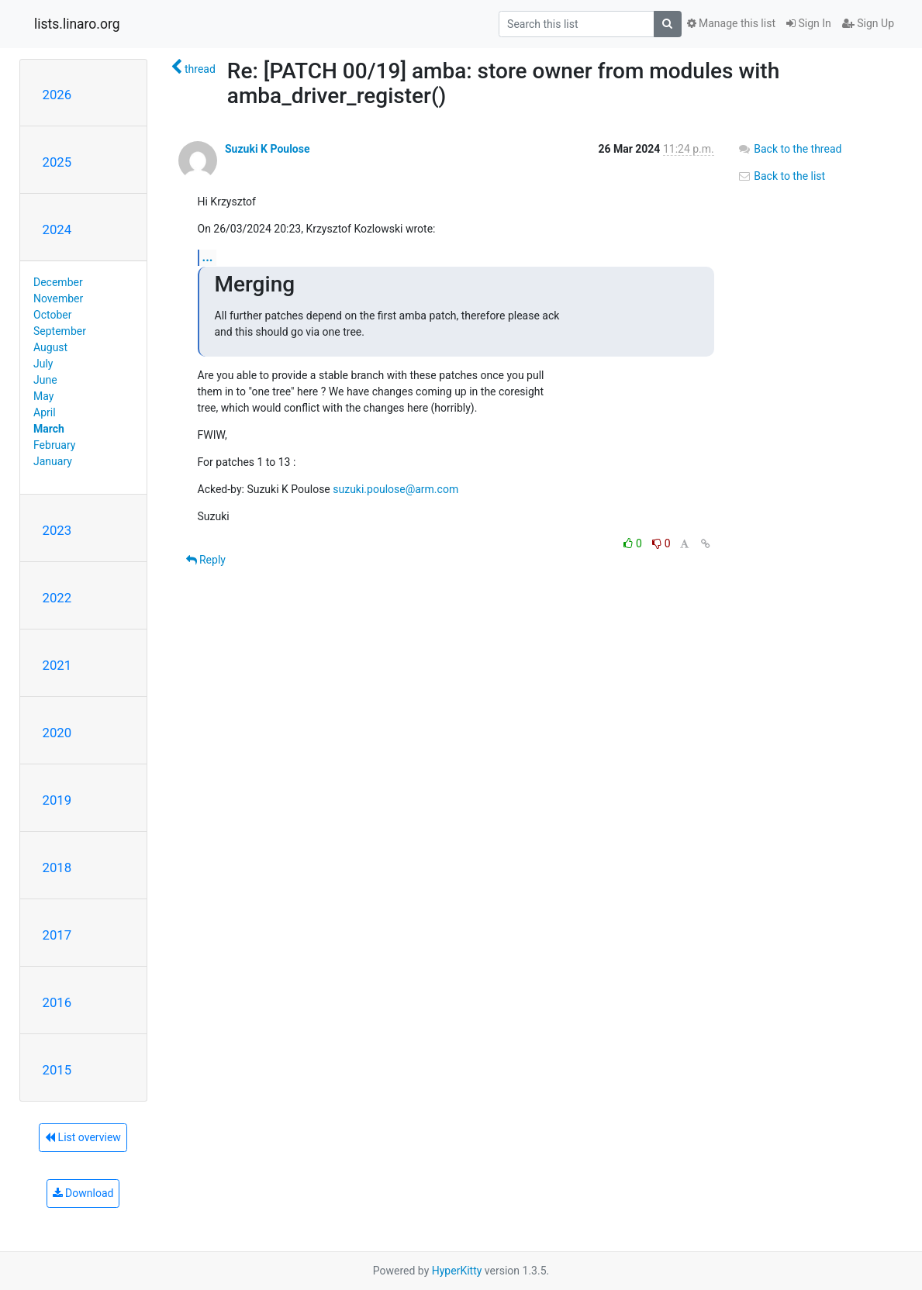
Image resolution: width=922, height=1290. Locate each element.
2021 (57, 665)
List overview (83, 1137)
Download (83, 1193)
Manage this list (731, 23)
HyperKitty (457, 1270)
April (44, 412)
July (43, 363)
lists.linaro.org (77, 24)
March (48, 429)
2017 (57, 935)
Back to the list (781, 176)
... (207, 257)
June (45, 380)
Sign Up (868, 23)
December (58, 282)
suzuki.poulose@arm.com (395, 489)
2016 (57, 1002)
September (59, 331)
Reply (206, 560)
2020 (57, 732)
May (43, 396)
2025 (57, 162)
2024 (57, 229)
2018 (57, 867)
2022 (57, 597)
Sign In (808, 23)
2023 (57, 530)
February (54, 445)
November (58, 298)
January (52, 461)
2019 (57, 800)
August (50, 347)
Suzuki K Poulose (267, 149)
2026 (57, 94)
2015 (57, 1070)
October (52, 315)
